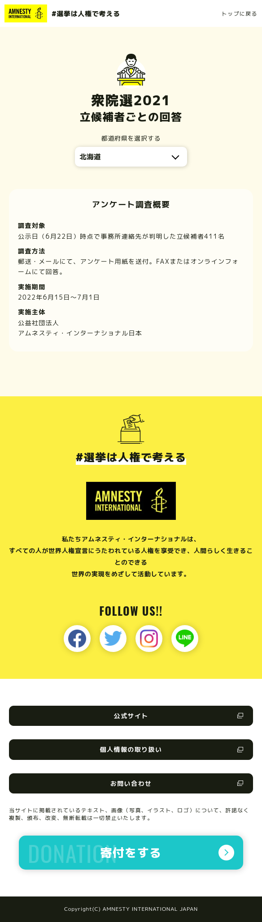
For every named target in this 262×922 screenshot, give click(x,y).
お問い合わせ (131, 783)
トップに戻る (240, 13)
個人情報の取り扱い (131, 749)
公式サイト (131, 716)
